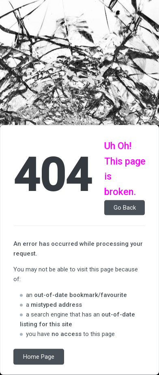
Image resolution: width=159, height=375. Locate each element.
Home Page (38, 356)
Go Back (125, 207)
